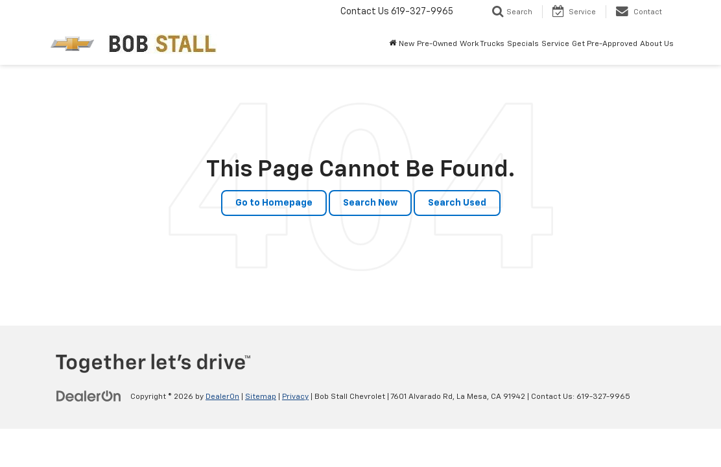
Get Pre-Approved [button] (604, 44)
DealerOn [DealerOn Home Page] (222, 397)
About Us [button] (657, 44)
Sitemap (260, 397)
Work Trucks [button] (482, 44)
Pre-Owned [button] (437, 44)
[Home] (392, 44)
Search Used (457, 203)
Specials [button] (523, 44)
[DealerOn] (89, 396)
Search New (370, 203)
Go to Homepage (274, 203)
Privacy (295, 397)
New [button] (406, 44)
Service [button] (555, 44)
